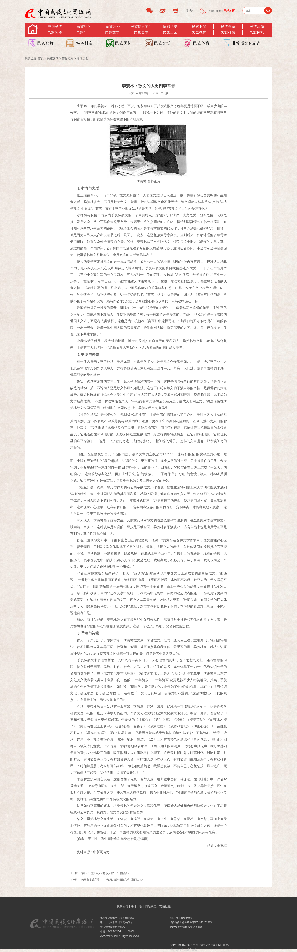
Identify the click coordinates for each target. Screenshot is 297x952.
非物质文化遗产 (246, 43)
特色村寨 (84, 43)
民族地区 (84, 27)
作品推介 (67, 58)
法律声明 (136, 906)
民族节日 (83, 32)
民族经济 (112, 27)
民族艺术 (141, 32)
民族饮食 (228, 27)
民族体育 (201, 43)
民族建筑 (257, 27)
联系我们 (122, 906)
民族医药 (123, 43)
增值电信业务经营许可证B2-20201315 (191, 922)
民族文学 (112, 32)
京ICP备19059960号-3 (182, 917)
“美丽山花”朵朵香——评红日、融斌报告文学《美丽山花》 (112, 879)
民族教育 (199, 32)
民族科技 (228, 32)
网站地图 (229, 10)
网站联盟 (151, 906)
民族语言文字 (141, 27)
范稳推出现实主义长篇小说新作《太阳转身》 (105, 873)
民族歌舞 (45, 43)
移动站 (190, 10)
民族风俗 (54, 32)
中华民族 (55, 27)
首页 (41, 58)
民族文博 (162, 43)
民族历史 (170, 27)
